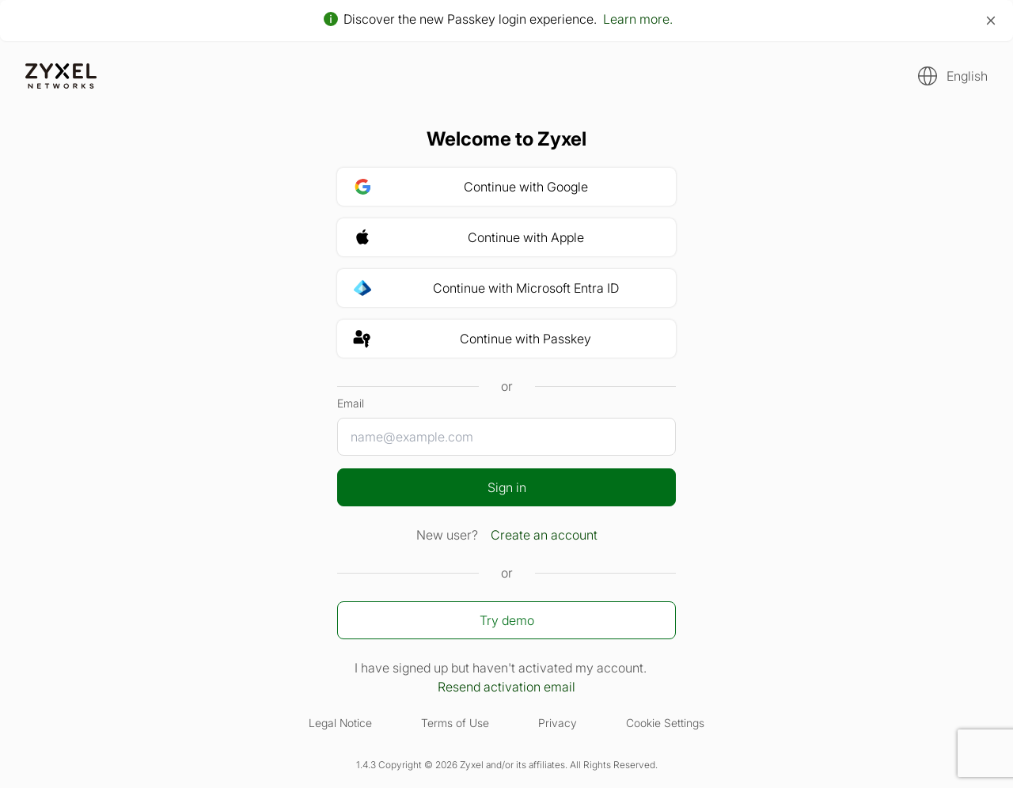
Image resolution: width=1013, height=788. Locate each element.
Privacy (557, 722)
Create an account (544, 535)
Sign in (507, 487)
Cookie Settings (665, 722)
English (967, 76)
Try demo (507, 620)
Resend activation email (506, 687)
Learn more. (638, 19)
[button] (948, 76)
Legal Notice (340, 722)
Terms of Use (455, 722)
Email (350, 403)
